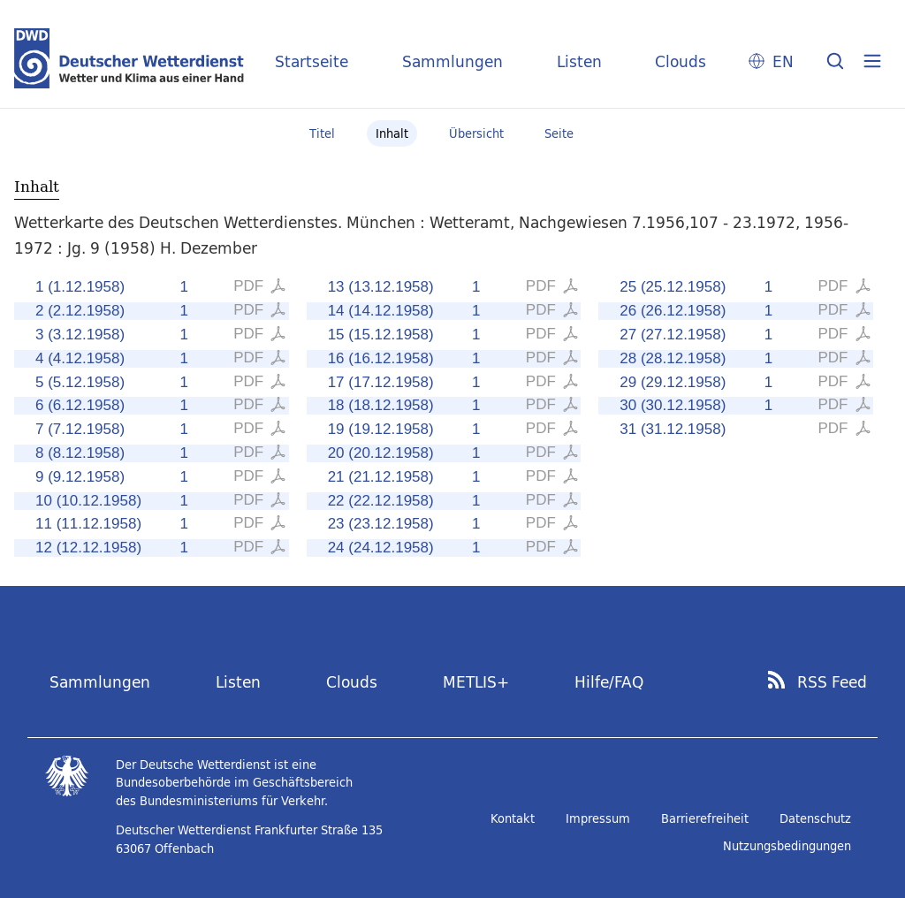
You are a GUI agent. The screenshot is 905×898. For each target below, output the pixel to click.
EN (783, 61)
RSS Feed (832, 682)
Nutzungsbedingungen (787, 846)
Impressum (598, 818)
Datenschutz (815, 818)
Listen (579, 61)
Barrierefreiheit (705, 818)
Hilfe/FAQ (608, 682)
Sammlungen (452, 61)
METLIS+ (476, 682)
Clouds (680, 61)
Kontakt (513, 818)
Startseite (311, 61)
